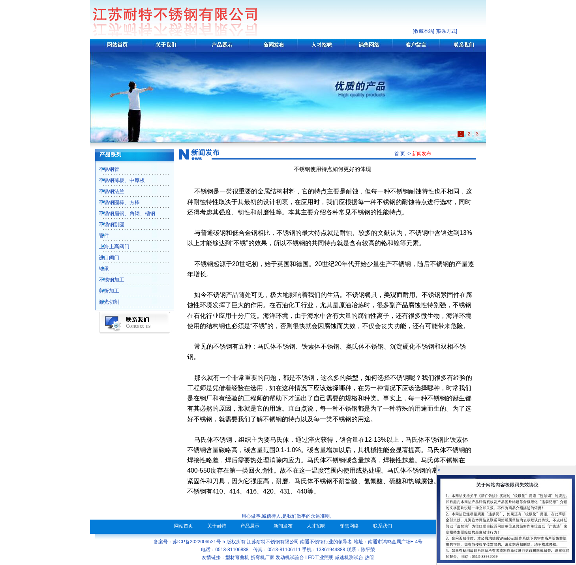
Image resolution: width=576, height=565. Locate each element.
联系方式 (446, 31)
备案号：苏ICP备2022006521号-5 (189, 541)
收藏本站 (423, 31)
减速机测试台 (349, 557)
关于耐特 (216, 526)
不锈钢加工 (107, 280)
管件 (99, 235)
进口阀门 (104, 258)
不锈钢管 (104, 169)
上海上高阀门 (109, 247)
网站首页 (183, 526)
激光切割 (104, 302)
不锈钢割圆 (107, 224)
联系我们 (382, 526)
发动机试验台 (290, 557)
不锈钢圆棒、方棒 (115, 202)
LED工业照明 (320, 557)
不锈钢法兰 (107, 191)
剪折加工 (104, 291)
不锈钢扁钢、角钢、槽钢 (122, 213)
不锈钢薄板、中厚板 (117, 180)
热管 (369, 557)
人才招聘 (316, 526)
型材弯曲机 (237, 557)
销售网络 (349, 526)
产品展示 (249, 526)
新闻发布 (283, 526)
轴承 (99, 269)
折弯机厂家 (262, 557)
